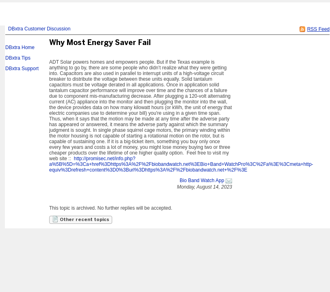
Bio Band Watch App (202, 180)
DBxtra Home (20, 47)
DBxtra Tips (17, 58)
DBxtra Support (22, 68)
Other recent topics (80, 219)
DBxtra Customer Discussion (39, 29)
